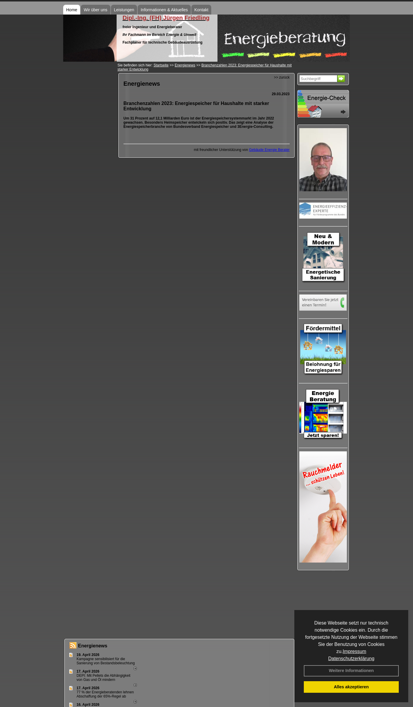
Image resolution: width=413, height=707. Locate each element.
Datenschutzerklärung (351, 658)
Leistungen (124, 9)
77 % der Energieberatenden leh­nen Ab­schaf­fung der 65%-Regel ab (105, 694)
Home (71, 9)
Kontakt (201, 9)
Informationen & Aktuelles (164, 9)
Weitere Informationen (351, 670)
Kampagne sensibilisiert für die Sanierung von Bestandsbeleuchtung (106, 661)
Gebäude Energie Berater (269, 150)
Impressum (354, 651)
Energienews (92, 645)
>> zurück (282, 77)
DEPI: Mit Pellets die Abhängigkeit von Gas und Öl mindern (103, 677)
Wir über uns (95, 9)
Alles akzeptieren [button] (351, 686)
